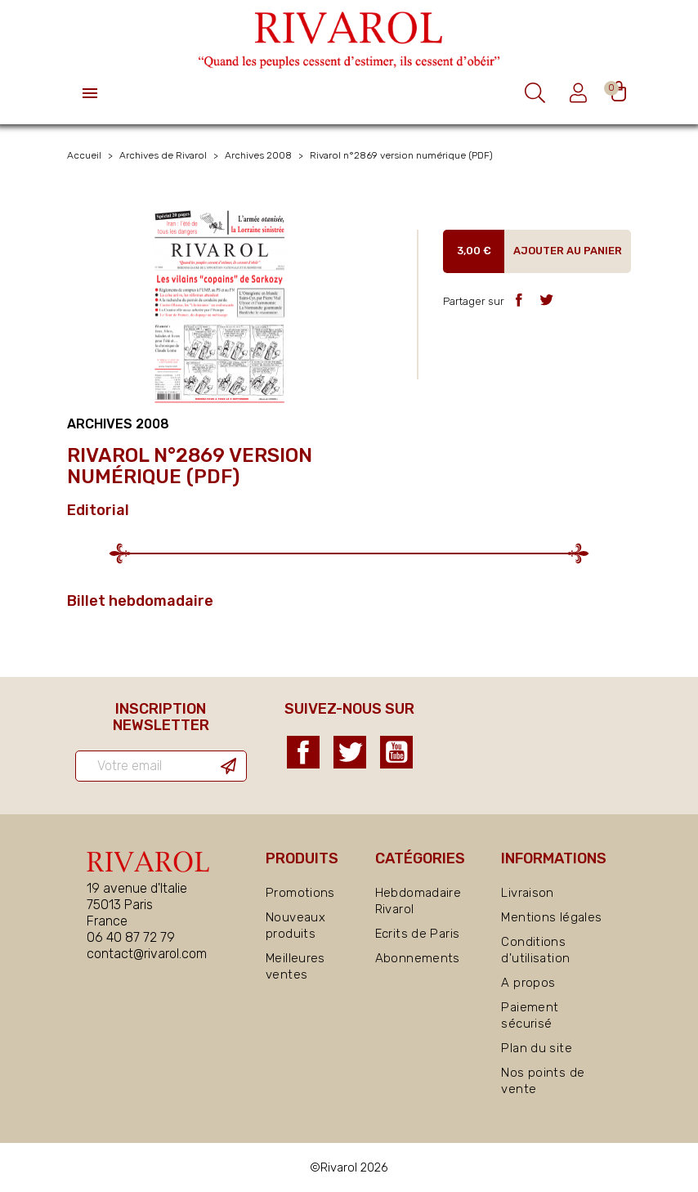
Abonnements (417, 958)
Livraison (527, 892)
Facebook (303, 752)
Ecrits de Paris (417, 933)
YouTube (396, 752)
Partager (518, 299)
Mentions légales (551, 917)
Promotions (300, 892)
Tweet (546, 299)
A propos (528, 982)
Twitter (349, 752)
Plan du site (536, 1048)
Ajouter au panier (567, 250)
